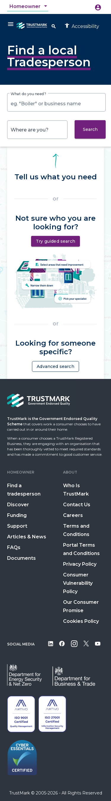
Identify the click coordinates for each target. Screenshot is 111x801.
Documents (21, 558)
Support (17, 526)
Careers (73, 515)
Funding (17, 515)
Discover (18, 504)
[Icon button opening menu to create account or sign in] (98, 7)
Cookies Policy (81, 621)
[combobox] (28, 7)
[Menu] (11, 24)
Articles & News (26, 537)
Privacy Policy (79, 564)
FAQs (13, 547)
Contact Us (76, 504)
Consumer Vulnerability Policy (78, 583)
